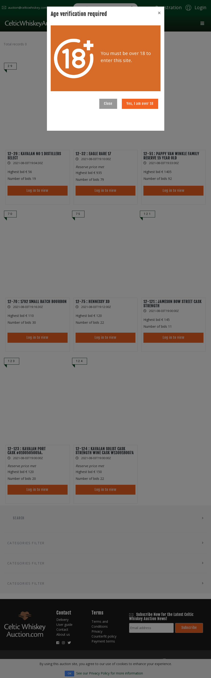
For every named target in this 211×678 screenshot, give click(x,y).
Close (108, 103)
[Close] (159, 13)
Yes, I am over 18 (140, 103)
